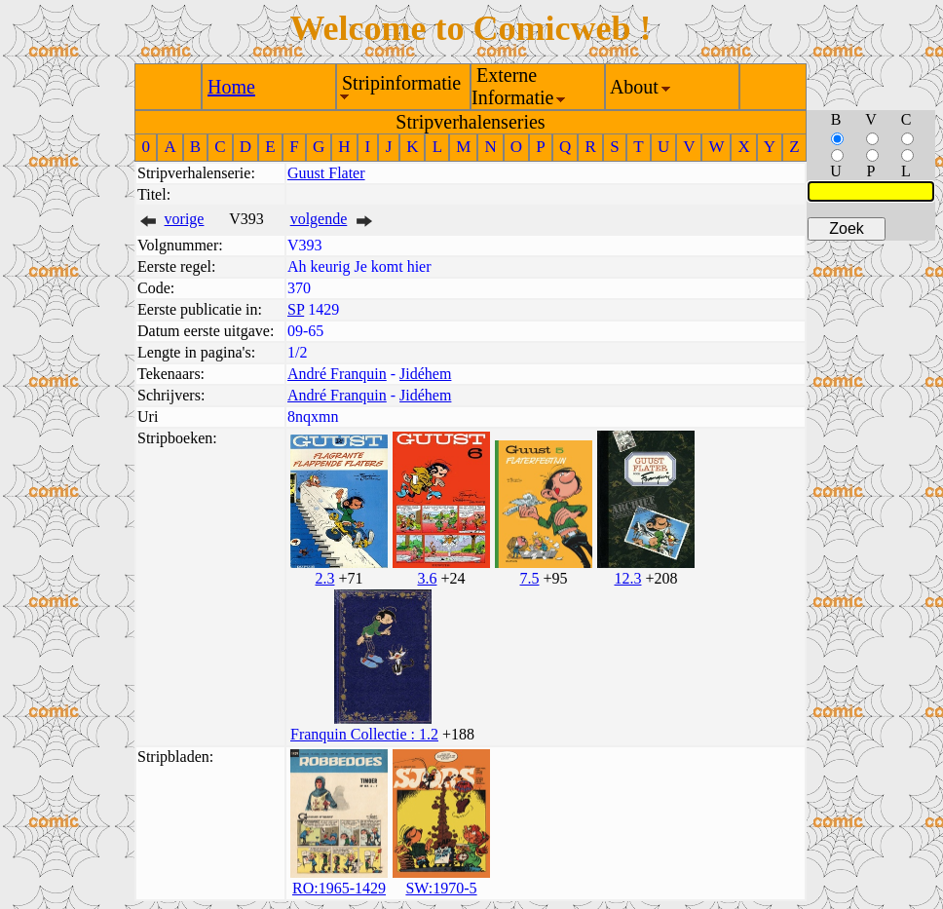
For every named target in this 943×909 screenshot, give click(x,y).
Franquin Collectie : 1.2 (364, 734)
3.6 (426, 578)
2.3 (324, 578)
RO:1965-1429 (339, 888)
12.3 (627, 578)
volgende (319, 218)
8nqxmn (312, 416)
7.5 (529, 578)
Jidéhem (425, 373)
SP (295, 309)
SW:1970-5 (440, 888)
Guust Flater (326, 173)
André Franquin (337, 373)
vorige (185, 218)
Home (231, 86)
